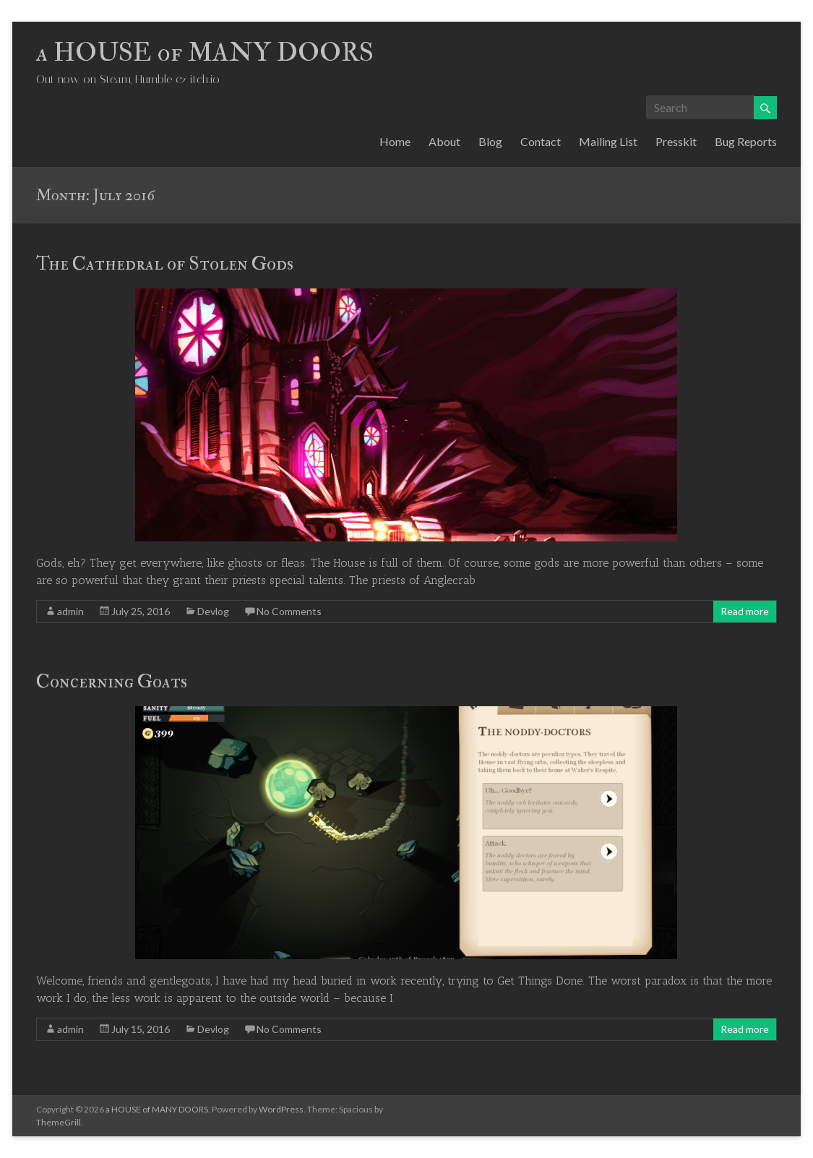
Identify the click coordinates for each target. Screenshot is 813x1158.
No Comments (289, 611)
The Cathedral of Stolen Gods (164, 263)
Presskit (676, 141)
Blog (490, 141)
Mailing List (608, 141)
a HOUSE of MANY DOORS (205, 52)
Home (394, 141)
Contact (540, 141)
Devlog (213, 611)
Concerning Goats (111, 681)
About (444, 141)
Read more (744, 611)
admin (70, 611)
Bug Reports (746, 141)
